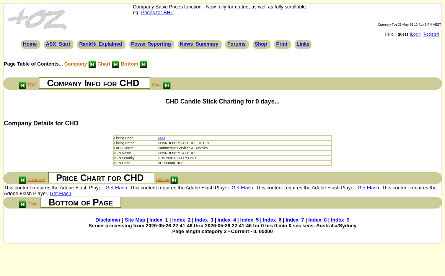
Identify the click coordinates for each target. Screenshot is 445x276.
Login (416, 34)
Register (431, 34)
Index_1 (159, 220)
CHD (161, 138)
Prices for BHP (157, 12)
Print (282, 44)
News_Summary (199, 44)
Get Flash (116, 188)
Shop (261, 44)
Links (303, 44)
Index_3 (204, 220)
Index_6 (272, 220)
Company (75, 64)
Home (30, 44)
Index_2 (181, 220)
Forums (236, 44)
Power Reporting (151, 44)
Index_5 (249, 220)
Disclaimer (108, 220)
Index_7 (294, 220)
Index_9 (340, 220)
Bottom (130, 64)
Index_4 (226, 220)
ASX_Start (58, 44)
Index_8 (317, 220)
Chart (103, 64)
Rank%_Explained (100, 44)
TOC (32, 84)
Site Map (135, 220)
